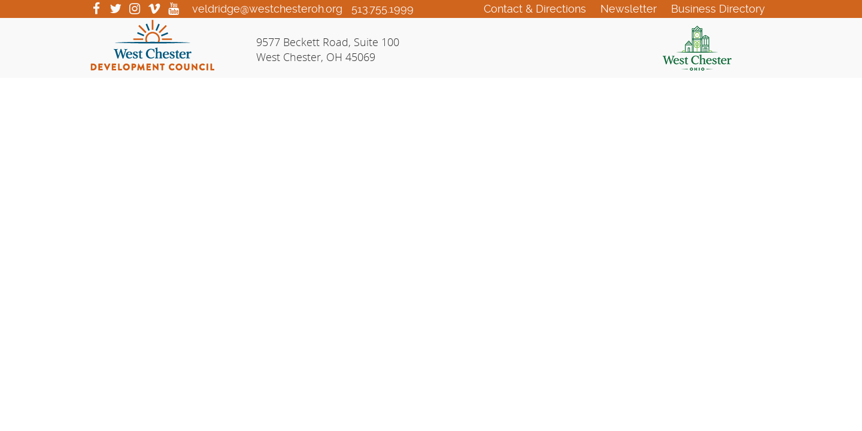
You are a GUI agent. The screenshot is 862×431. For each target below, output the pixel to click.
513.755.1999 (382, 8)
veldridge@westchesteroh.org (267, 8)
